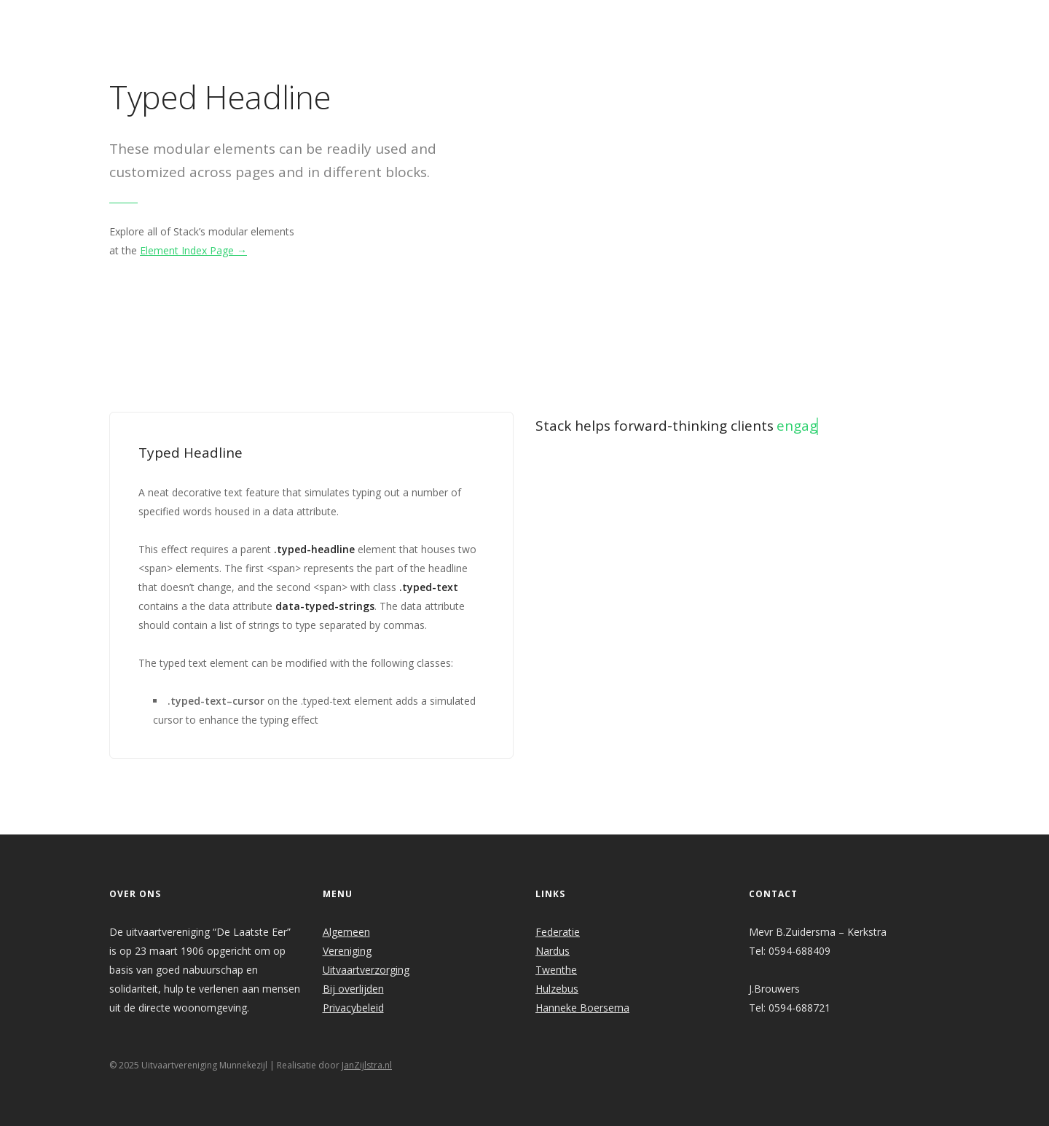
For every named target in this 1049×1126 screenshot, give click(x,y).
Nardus (552, 951)
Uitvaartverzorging (366, 970)
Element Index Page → (193, 250)
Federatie (557, 932)
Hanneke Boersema (582, 1007)
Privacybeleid (353, 1007)
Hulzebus (556, 989)
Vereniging (347, 951)
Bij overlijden (353, 989)
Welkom (409, 19)
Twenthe (556, 970)
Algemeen (346, 932)
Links (724, 19)
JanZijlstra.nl (367, 1065)
